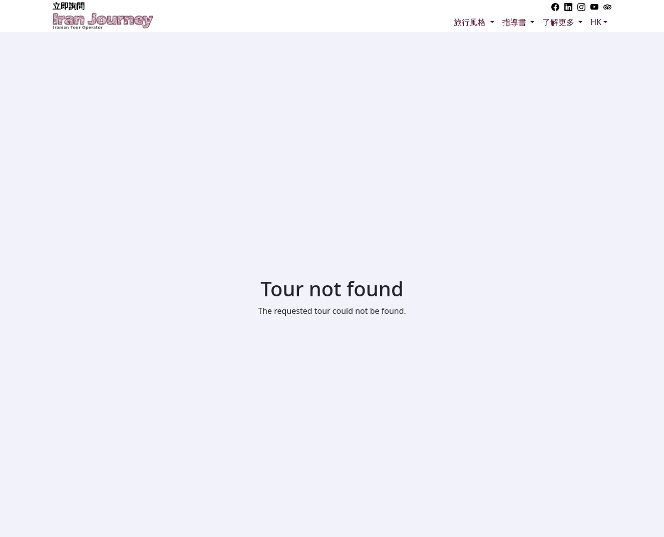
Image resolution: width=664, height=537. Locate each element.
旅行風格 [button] (471, 22)
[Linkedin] (568, 6)
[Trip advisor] (607, 6)
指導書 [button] (515, 22)
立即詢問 (69, 6)
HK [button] (595, 22)
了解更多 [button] (559, 22)
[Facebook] (555, 6)
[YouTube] (594, 6)
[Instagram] (581, 6)
